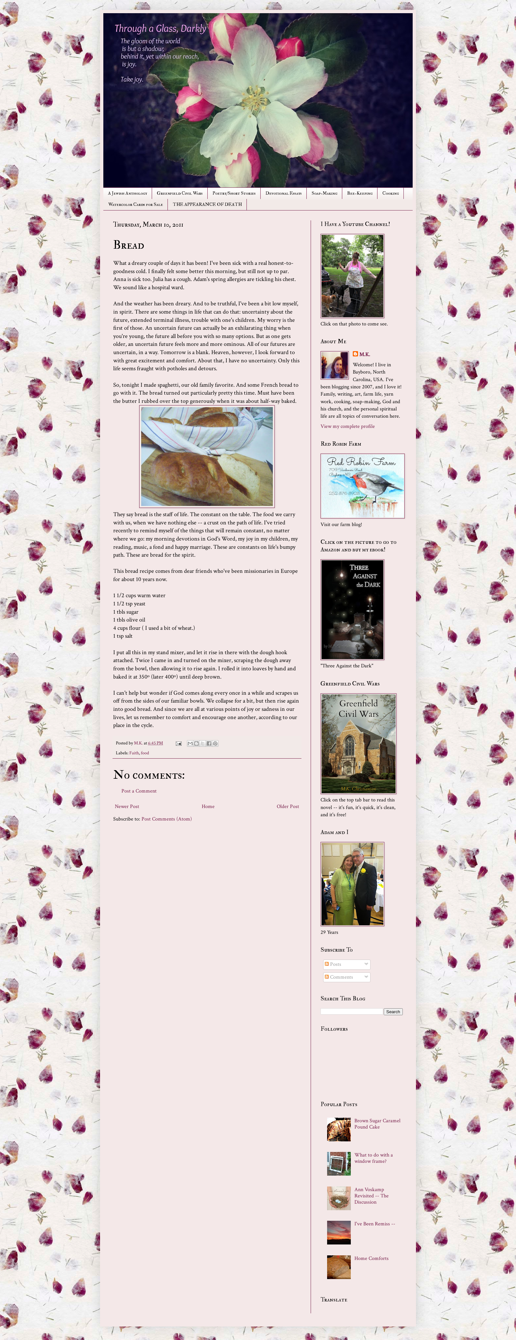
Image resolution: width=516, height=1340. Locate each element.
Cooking (390, 193)
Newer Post (127, 806)
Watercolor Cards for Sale (135, 204)
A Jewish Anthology (127, 193)
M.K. (364, 354)
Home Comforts (371, 1258)
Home (208, 806)
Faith (134, 753)
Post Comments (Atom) (167, 819)
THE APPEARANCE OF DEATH (207, 204)
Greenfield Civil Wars (180, 193)
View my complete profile (348, 426)
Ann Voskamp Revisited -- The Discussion (371, 1196)
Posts (333, 964)
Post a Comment (139, 791)
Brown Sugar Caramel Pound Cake (377, 1124)
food (145, 753)
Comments (339, 977)
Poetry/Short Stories (234, 193)
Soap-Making (324, 193)
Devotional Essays (284, 193)
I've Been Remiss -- (374, 1223)
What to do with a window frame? (373, 1158)
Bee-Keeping (360, 193)
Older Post (288, 806)
